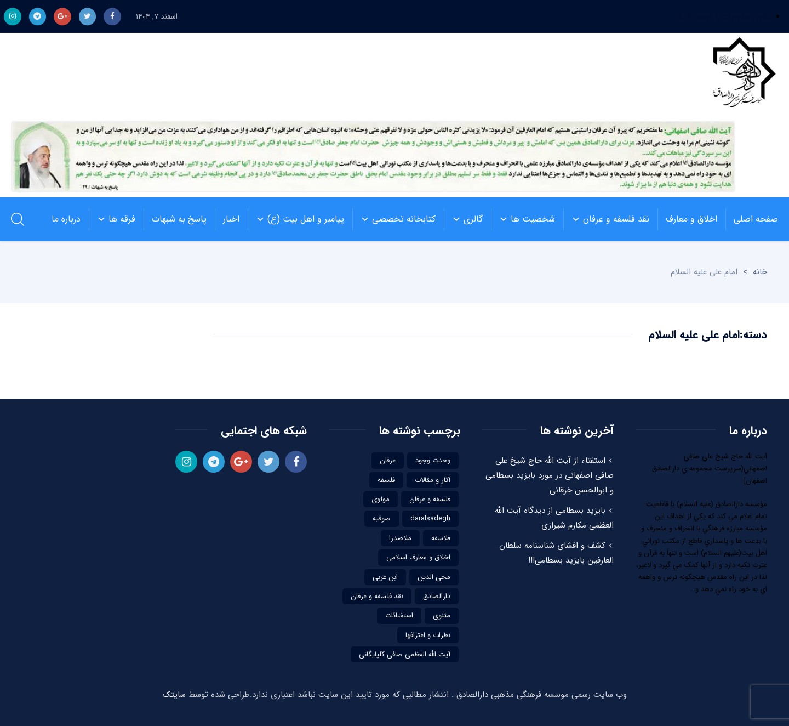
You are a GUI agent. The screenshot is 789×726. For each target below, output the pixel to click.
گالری (463, 219)
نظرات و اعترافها (427, 635)
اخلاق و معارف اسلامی (418, 557)
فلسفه (386, 480)
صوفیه (382, 518)
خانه (760, 272)
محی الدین (434, 577)
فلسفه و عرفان (429, 499)
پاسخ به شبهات (175, 219)
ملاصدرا (400, 538)
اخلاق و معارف (687, 219)
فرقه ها (112, 219)
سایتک (174, 694)
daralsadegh (430, 518)
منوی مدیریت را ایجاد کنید (724, 16)
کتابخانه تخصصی (394, 219)
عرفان (388, 460)
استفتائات (399, 615)
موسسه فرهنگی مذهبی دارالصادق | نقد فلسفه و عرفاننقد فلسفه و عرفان (741, 74)
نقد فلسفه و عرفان (606, 219)
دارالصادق (436, 596)
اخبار (227, 219)
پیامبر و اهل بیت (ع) (296, 219)
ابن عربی (385, 577)
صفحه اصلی (751, 219)
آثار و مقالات (432, 480)
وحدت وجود (432, 460)
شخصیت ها (523, 219)
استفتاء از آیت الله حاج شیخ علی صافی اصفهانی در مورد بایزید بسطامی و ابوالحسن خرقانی (549, 475)
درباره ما (66, 219)
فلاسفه (440, 538)
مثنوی (441, 615)
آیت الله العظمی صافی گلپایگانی (404, 654)
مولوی (380, 499)
